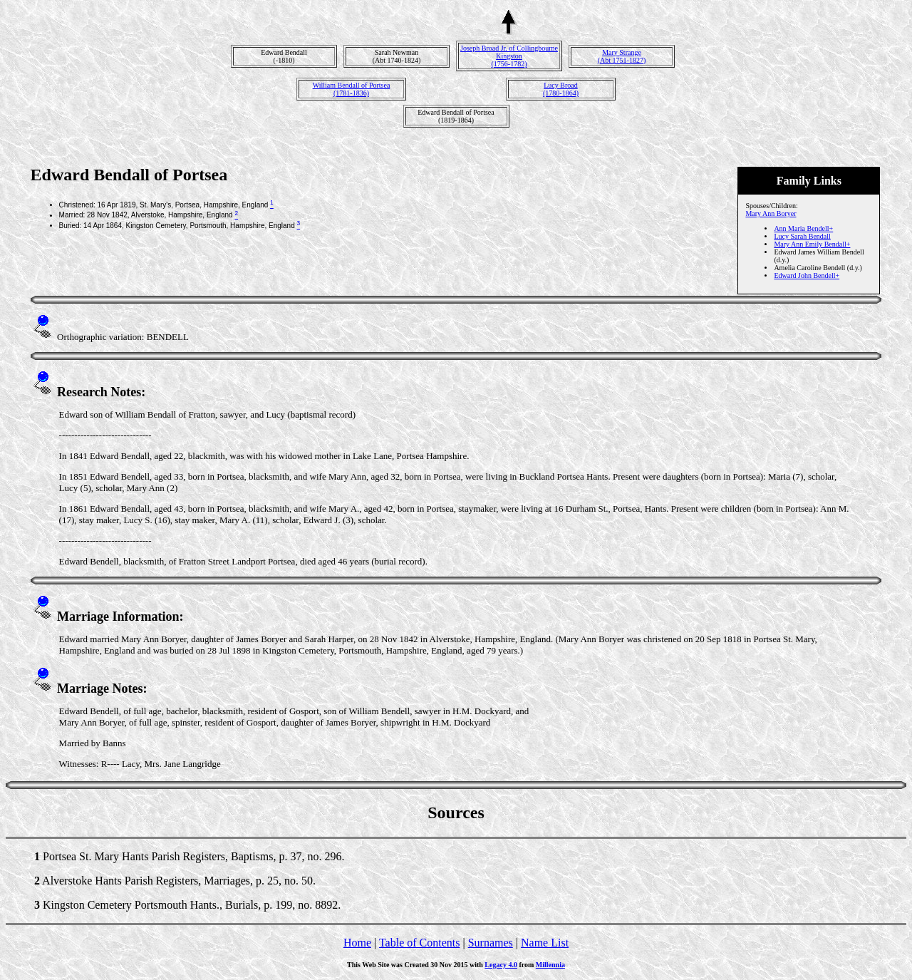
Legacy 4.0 (500, 965)
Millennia (550, 965)
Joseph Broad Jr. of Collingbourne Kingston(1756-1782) (509, 56)
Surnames (490, 943)
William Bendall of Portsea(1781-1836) (351, 89)
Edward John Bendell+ (806, 275)
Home (357, 943)
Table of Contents (419, 943)
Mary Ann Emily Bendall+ (812, 244)
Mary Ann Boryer (770, 213)
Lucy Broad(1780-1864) (561, 89)
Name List (545, 943)
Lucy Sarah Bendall (802, 236)
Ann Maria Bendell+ (803, 228)
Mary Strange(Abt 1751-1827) (622, 56)
